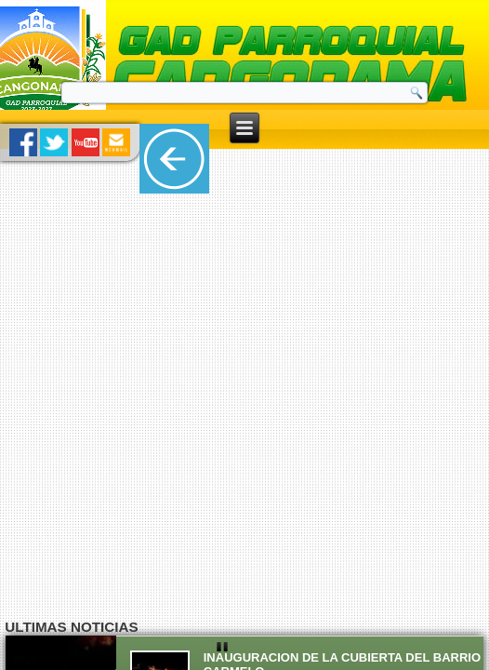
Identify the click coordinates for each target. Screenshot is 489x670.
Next (474, 529)
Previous (14, 529)
